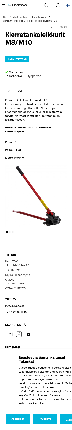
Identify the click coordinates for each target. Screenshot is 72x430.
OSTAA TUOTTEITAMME (14, 282)
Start (5, 17)
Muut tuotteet (20, 17)
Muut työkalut (39, 17)
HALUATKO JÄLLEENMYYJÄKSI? (17, 263)
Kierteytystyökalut (13, 21)
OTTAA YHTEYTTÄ (16, 288)
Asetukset (17, 419)
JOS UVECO (12, 270)
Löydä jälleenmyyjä (17, 275)
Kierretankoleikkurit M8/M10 (42, 21)
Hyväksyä (45, 419)
